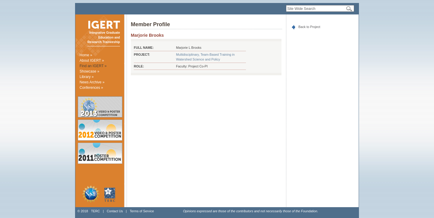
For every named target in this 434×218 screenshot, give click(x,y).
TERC (95, 211)
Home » (86, 55)
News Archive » (92, 82)
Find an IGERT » (93, 66)
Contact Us (115, 211)
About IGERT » (92, 60)
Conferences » (91, 88)
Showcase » (89, 71)
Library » (87, 77)
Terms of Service (142, 211)
